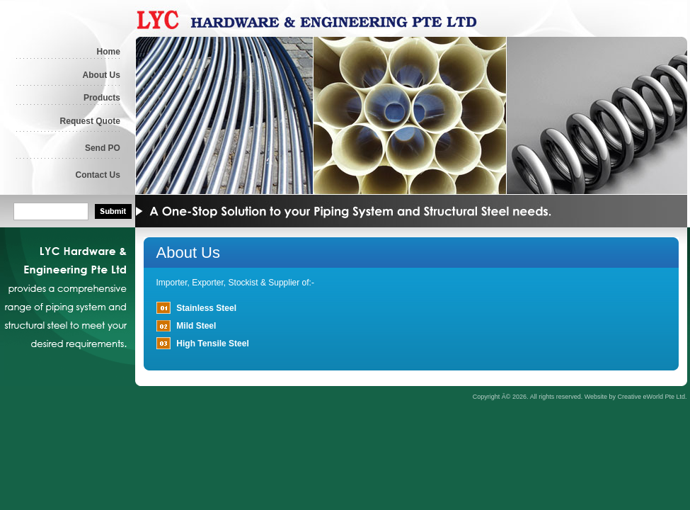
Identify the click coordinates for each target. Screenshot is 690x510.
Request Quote (90, 121)
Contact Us (98, 175)
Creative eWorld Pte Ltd (651, 396)
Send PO (102, 148)
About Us (101, 75)
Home (108, 52)
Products (102, 98)
